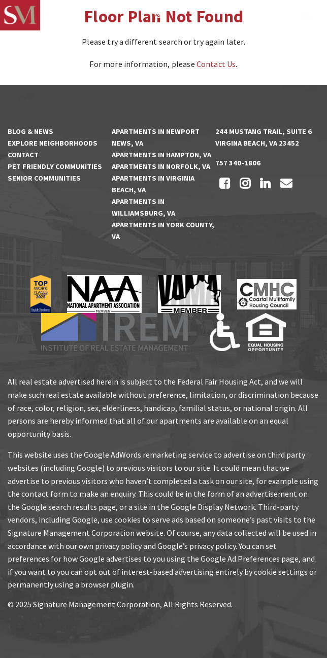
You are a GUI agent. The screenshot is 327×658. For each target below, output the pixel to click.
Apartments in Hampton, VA (161, 154)
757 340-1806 (237, 162)
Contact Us (216, 64)
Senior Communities (44, 178)
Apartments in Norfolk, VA (161, 166)
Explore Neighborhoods (52, 143)
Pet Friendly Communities (55, 166)
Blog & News (30, 131)
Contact (23, 154)
